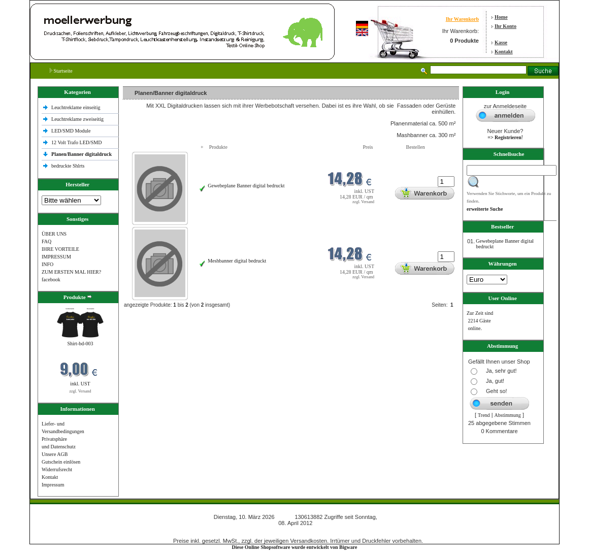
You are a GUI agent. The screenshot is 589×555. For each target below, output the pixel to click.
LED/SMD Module (71, 131)
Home (501, 17)
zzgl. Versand (80, 391)
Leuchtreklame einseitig (76, 107)
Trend (484, 415)
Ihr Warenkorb (462, 19)
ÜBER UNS (54, 234)
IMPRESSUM (56, 256)
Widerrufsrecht (57, 469)
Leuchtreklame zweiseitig (78, 119)
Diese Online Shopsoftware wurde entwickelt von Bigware (294, 547)
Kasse (501, 42)
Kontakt (504, 51)
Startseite (61, 71)
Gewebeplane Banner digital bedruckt (246, 185)
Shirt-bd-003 (80, 343)
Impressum (53, 484)
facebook (51, 279)
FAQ (46, 241)
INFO (47, 264)
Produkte (218, 147)
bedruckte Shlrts (67, 166)
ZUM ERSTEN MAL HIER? (71, 272)
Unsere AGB (55, 454)
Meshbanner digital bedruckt (237, 261)
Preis (368, 147)
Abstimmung (508, 415)
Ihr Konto (505, 26)
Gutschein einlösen (61, 462)
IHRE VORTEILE (60, 249)
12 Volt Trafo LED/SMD (76, 142)
